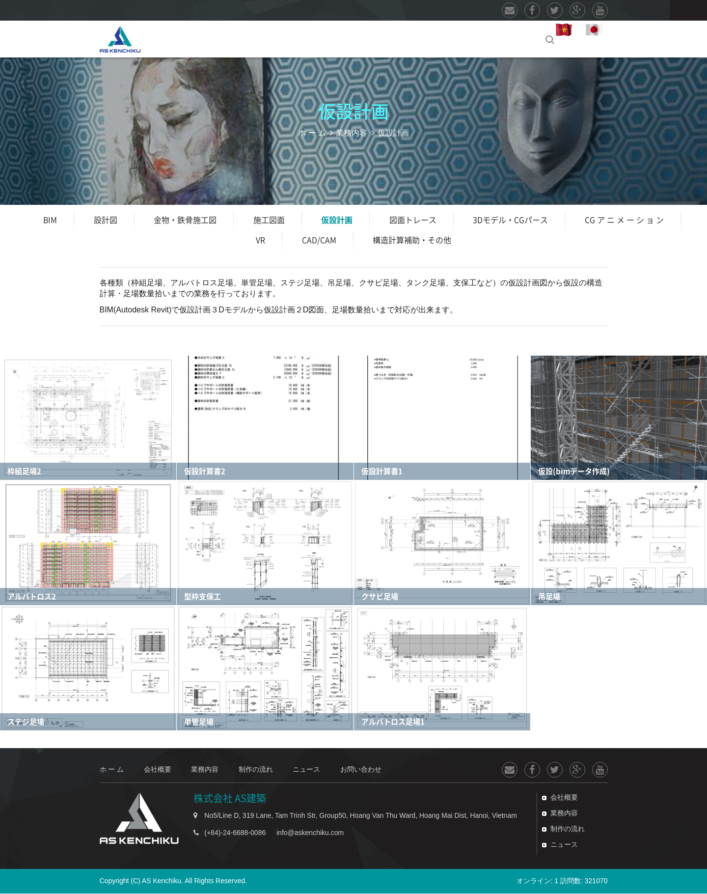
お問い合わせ (499, 38)
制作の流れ (354, 38)
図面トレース (412, 220)
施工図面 (269, 220)
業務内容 (285, 38)
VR (260, 241)
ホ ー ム (166, 38)
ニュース (422, 38)
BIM (50, 220)
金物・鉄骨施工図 (185, 220)
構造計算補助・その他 (412, 241)
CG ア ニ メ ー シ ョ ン (624, 220)
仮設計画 (337, 220)
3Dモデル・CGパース (510, 220)
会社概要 (223, 38)
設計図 (105, 220)
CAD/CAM (319, 241)
